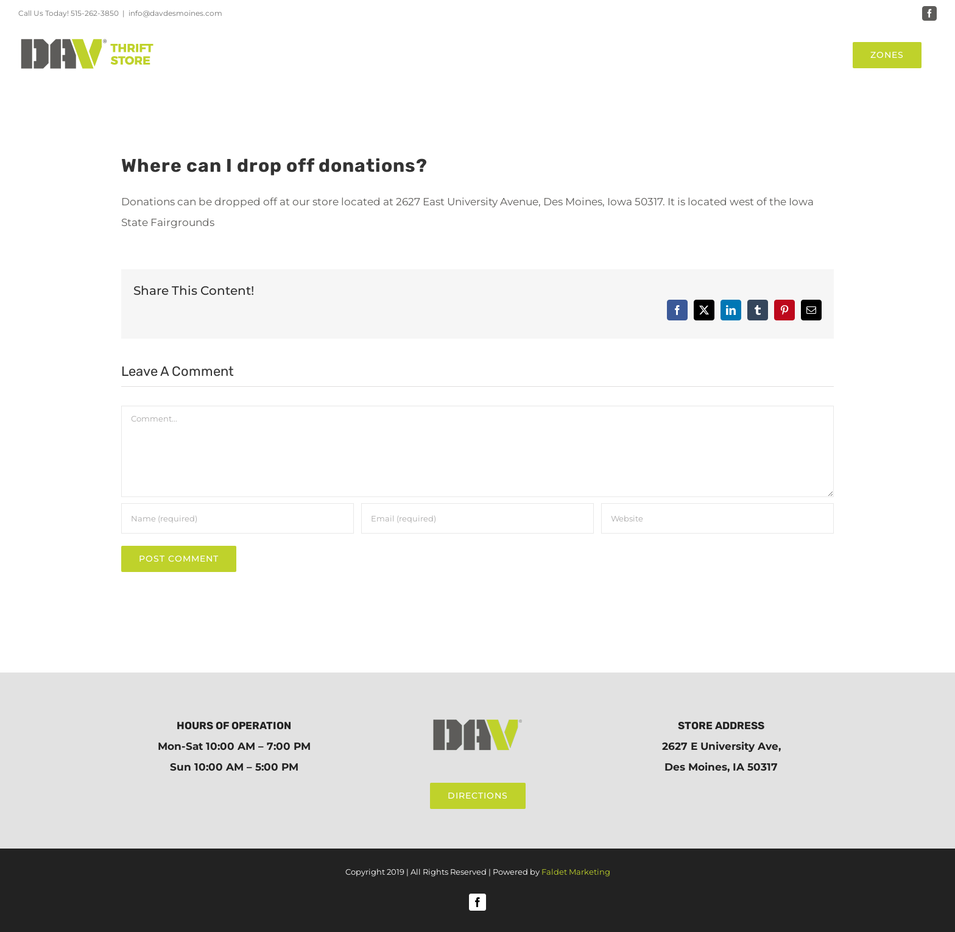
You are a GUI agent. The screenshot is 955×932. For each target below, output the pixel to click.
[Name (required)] (237, 518)
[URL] (717, 518)
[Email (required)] (477, 518)
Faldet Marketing (575, 872)
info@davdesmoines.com (175, 13)
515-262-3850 (95, 13)
